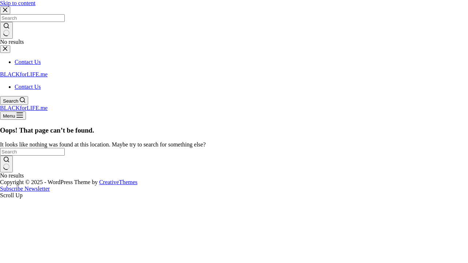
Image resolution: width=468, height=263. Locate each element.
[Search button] (6, 164)
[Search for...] (32, 152)
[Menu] (13, 115)
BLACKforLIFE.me (24, 74)
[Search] (14, 100)
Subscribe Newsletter (25, 189)
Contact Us (28, 87)
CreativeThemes (118, 182)
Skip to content (17, 3)
